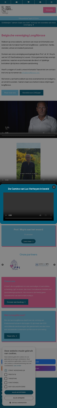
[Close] (54, 187)
